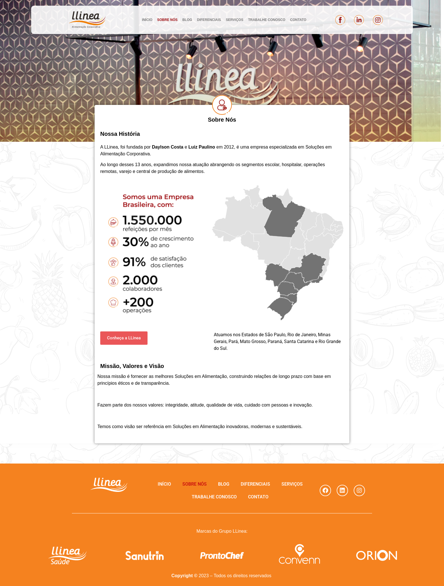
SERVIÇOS (234, 20)
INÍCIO (147, 20)
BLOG (187, 20)
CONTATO (298, 20)
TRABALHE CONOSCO (266, 20)
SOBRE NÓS (167, 20)
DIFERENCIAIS (209, 20)
